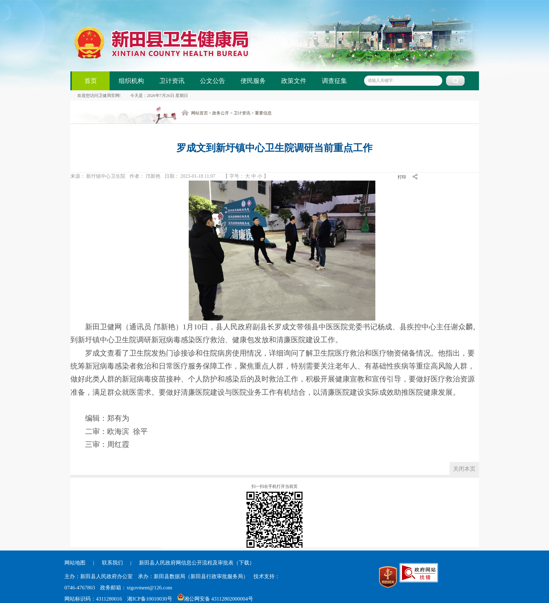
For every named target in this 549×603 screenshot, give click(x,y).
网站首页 (199, 113)
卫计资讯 (172, 80)
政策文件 (293, 80)
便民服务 (253, 80)
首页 (90, 80)
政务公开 (220, 113)
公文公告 (212, 80)
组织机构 (131, 80)
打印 (402, 177)
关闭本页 (464, 469)
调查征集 (334, 80)
